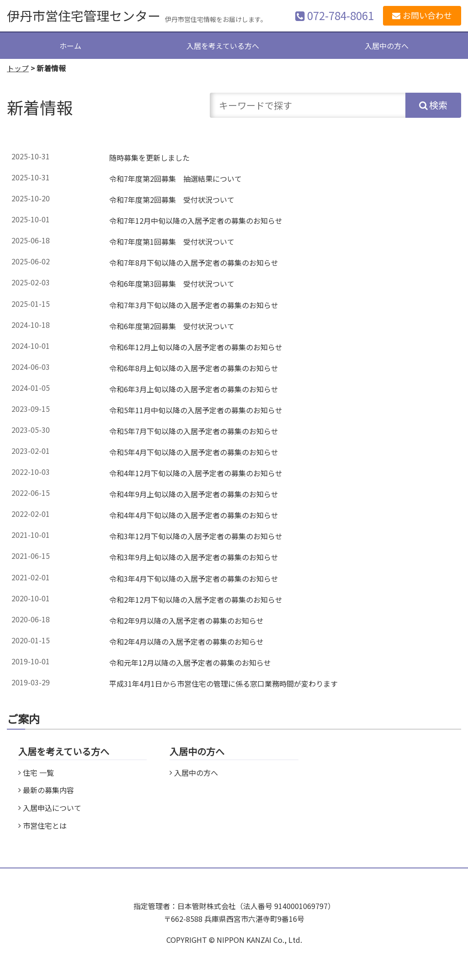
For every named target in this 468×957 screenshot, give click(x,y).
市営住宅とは (45, 825)
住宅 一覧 (38, 772)
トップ (18, 68)
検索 (438, 104)
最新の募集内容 (48, 789)
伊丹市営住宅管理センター (83, 15)
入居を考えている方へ (222, 45)
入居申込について (52, 807)
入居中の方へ (387, 45)
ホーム (70, 45)
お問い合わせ (427, 15)
